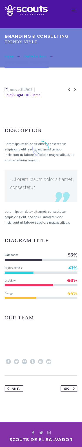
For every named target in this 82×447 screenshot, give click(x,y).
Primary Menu (73, 10)
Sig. (70, 388)
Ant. (13, 388)
